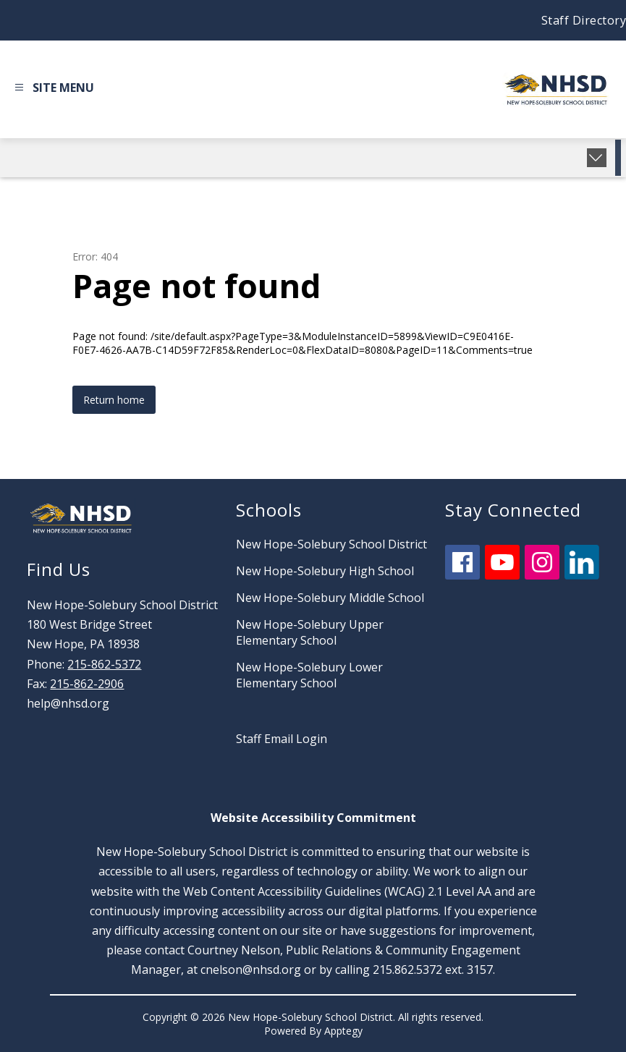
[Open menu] (52, 90)
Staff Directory (584, 20)
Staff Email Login (281, 739)
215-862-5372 (104, 664)
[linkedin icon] (581, 575)
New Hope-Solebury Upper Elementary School (310, 632)
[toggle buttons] (596, 157)
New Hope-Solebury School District (331, 544)
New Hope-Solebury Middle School (330, 598)
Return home (114, 400)
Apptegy (343, 1031)
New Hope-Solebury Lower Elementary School (309, 675)
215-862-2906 (87, 684)
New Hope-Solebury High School (325, 571)
